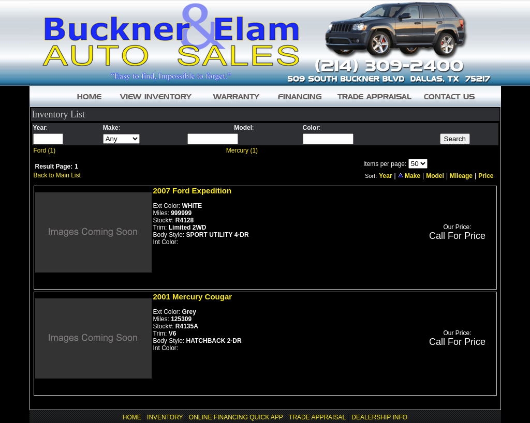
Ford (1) (45, 150)
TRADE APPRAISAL (317, 417)
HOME (132, 417)
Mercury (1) (242, 150)
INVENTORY (165, 417)
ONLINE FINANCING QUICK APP (236, 417)
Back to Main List (57, 175)
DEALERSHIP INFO (379, 417)
